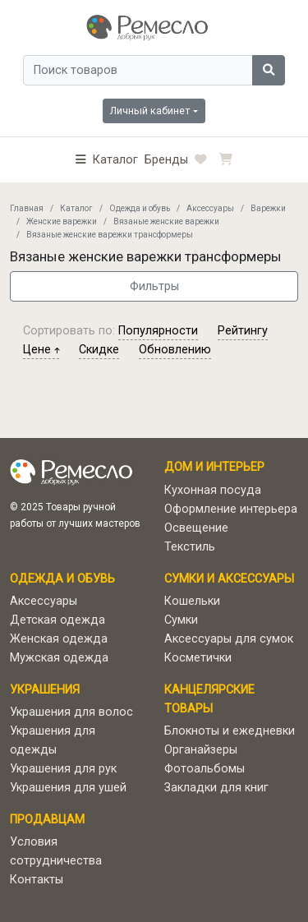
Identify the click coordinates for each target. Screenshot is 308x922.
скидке (99, 350)
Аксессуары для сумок (228, 639)
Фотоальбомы (204, 769)
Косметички (198, 658)
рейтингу (243, 331)
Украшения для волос (71, 712)
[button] (107, 160)
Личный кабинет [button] (150, 110)
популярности (158, 331)
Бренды (166, 160)
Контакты (36, 880)
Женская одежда (59, 639)
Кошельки (192, 601)
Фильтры (154, 286)
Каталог (76, 208)
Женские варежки (61, 221)
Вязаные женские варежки (166, 221)
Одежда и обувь (139, 208)
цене (41, 350)
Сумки (181, 620)
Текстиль (189, 547)
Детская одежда (57, 620)
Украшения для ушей (68, 788)
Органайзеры (200, 750)
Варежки (268, 208)
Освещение (196, 528)
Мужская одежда (59, 658)
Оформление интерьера (230, 509)
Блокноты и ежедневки (229, 731)
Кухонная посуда (212, 490)
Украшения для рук (63, 769)
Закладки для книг (216, 788)
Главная (27, 208)
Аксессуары (210, 208)
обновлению (175, 350)
